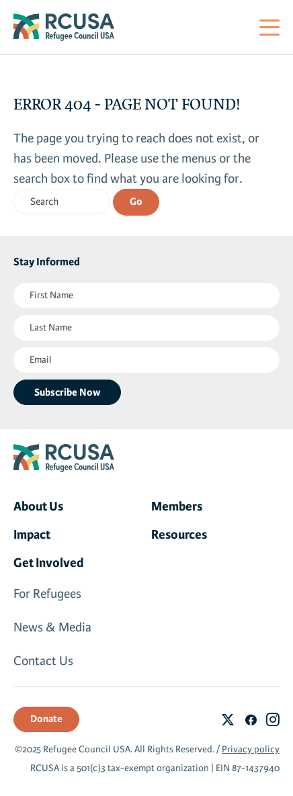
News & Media (52, 627)
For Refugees (47, 593)
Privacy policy (251, 749)
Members (176, 506)
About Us (38, 506)
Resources (179, 534)
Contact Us (43, 661)
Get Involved (48, 563)
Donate (46, 719)
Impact (31, 534)
